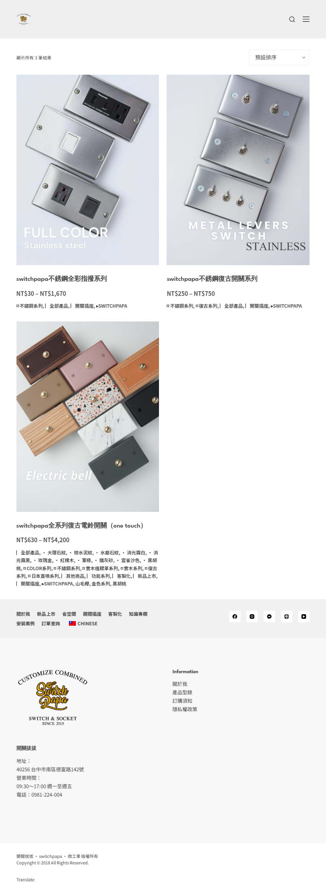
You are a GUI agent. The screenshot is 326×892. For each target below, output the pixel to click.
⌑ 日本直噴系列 (43, 575)
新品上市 (46, 614)
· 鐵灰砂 (103, 560)
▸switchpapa (111, 305)
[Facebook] (235, 616)
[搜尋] (292, 19)
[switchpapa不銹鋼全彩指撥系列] (87, 170)
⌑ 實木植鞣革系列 (100, 568)
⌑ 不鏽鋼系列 (29, 305)
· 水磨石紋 (107, 552)
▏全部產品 (56, 305)
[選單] (306, 19)
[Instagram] (252, 616)
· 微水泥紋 (80, 552)
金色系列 (101, 583)
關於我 (23, 614)
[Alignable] (286, 616)
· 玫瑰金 (42, 560)
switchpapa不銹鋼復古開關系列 (212, 279)
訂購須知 (182, 700)
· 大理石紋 (54, 552)
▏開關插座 (81, 305)
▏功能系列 (98, 575)
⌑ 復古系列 (207, 305)
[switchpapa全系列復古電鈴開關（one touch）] (87, 416)
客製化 (115, 614)
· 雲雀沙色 (128, 560)
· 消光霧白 (133, 552)
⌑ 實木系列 (132, 568)
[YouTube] (304, 616)
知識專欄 (138, 614)
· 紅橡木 (64, 560)
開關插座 (92, 614)
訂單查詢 (51, 623)
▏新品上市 (144, 575)
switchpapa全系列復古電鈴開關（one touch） (81, 526)
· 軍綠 (83, 560)
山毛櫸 (82, 583)
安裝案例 (25, 623)
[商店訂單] (279, 57)
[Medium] (269, 616)
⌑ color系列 (37, 568)
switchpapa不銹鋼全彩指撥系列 (61, 279)
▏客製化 (121, 575)
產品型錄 (182, 692)
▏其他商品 (72, 575)
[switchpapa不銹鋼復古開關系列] (238, 170)
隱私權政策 (184, 709)
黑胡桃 (119, 583)
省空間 (69, 614)
